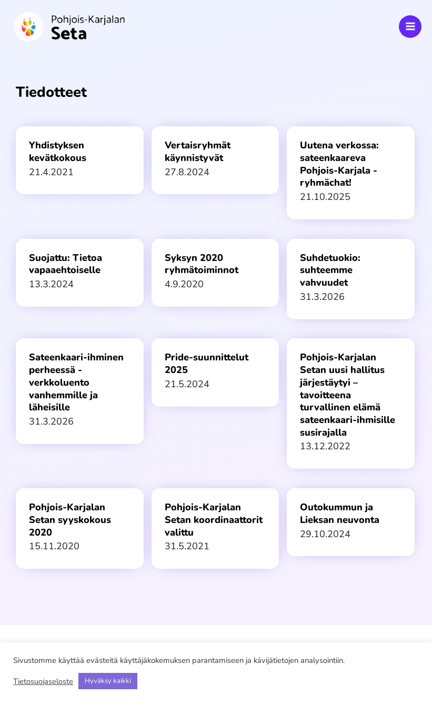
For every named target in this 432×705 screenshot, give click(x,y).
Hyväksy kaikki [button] (108, 681)
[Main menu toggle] (410, 26)
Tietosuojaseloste (43, 681)
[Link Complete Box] (80, 160)
